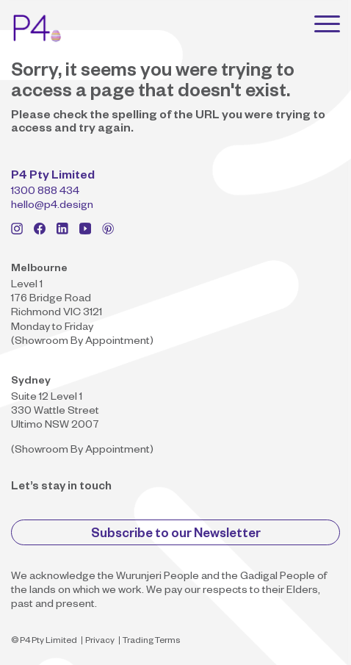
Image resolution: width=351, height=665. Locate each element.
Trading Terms (151, 642)
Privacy (100, 642)
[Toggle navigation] (327, 23)
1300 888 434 (45, 192)
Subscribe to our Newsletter (176, 535)
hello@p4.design (52, 206)
